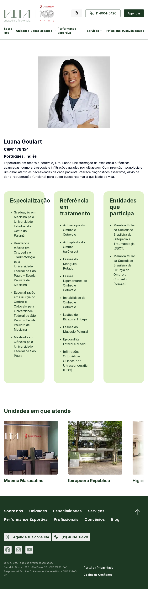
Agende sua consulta (31, 537)
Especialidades (41, 30)
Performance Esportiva (67, 30)
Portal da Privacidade (98, 567)
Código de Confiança (98, 574)
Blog (141, 30)
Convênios (130, 30)
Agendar (134, 13)
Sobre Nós (8, 30)
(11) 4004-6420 (74, 537)
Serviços (93, 30)
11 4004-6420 (102, 13)
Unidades (22, 30)
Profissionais (113, 30)
